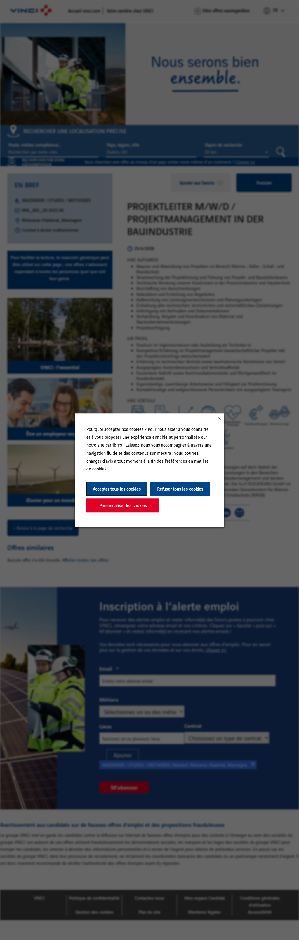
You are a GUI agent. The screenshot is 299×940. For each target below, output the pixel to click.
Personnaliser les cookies (123, 505)
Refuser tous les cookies (180, 489)
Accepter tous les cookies (117, 489)
